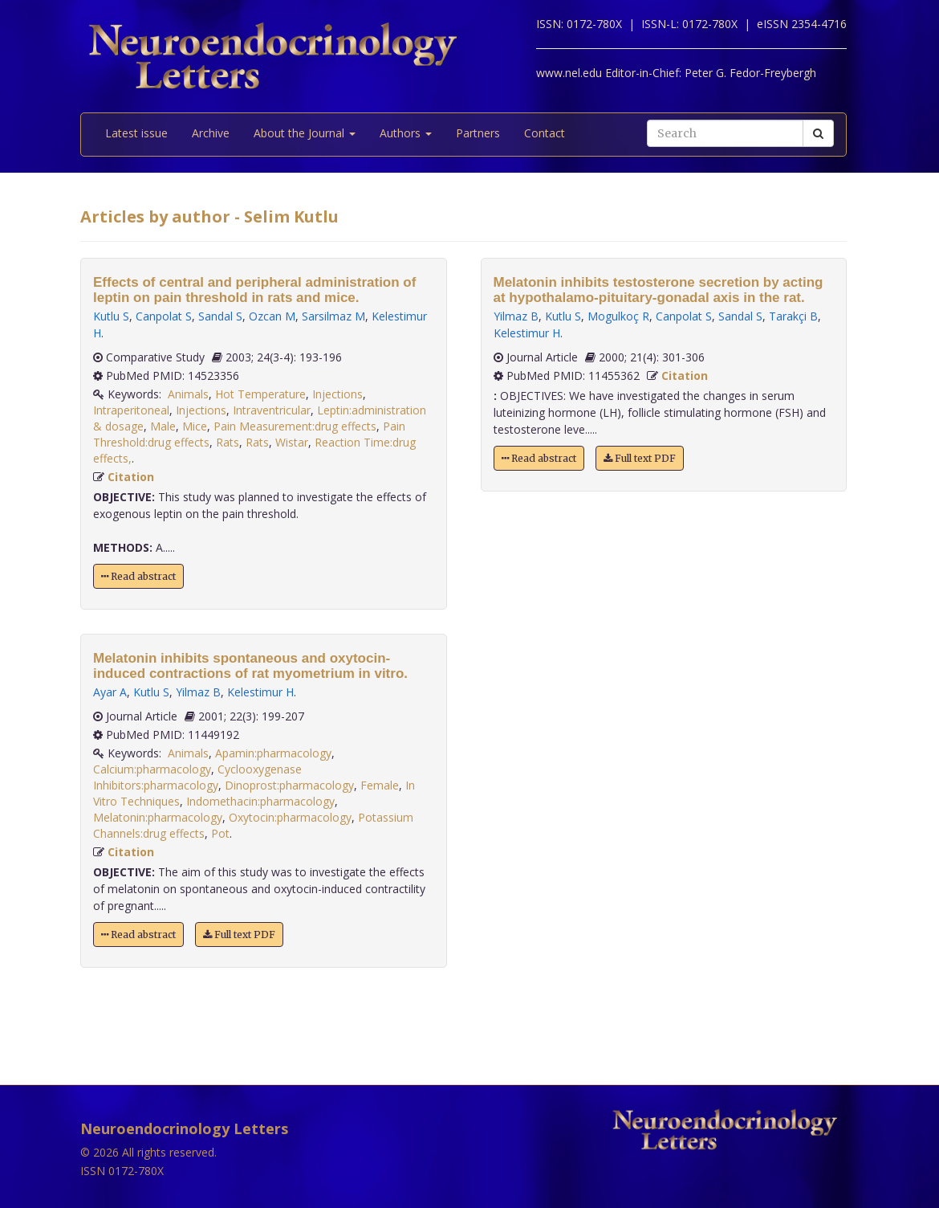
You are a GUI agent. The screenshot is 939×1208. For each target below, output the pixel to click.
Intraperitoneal (131, 410)
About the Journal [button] (305, 133)
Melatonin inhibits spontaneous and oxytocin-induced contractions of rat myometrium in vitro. (250, 666)
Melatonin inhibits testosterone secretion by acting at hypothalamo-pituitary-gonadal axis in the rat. (658, 290)
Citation (131, 476)
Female (379, 785)
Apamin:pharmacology (273, 753)
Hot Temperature (260, 394)
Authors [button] (406, 133)
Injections (337, 394)
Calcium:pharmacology (152, 769)
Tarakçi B (793, 316)
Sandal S (220, 316)
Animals (188, 394)
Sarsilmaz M (333, 316)
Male (163, 426)
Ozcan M (272, 316)
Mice (194, 426)
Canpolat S (164, 316)
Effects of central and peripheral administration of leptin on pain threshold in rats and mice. (254, 290)
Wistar (291, 442)
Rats (227, 442)
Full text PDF (239, 934)
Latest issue (136, 133)
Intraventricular (272, 410)
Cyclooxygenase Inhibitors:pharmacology (197, 777)
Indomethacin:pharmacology (260, 801)
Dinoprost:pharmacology (289, 785)
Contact (544, 133)
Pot (220, 833)
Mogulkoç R (618, 316)
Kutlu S (111, 316)
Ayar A (110, 692)
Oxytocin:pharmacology (290, 817)
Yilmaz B (198, 692)
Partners (478, 133)
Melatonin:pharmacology (157, 817)
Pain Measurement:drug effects (294, 426)
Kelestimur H (260, 692)
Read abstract (138, 576)
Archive (211, 133)
